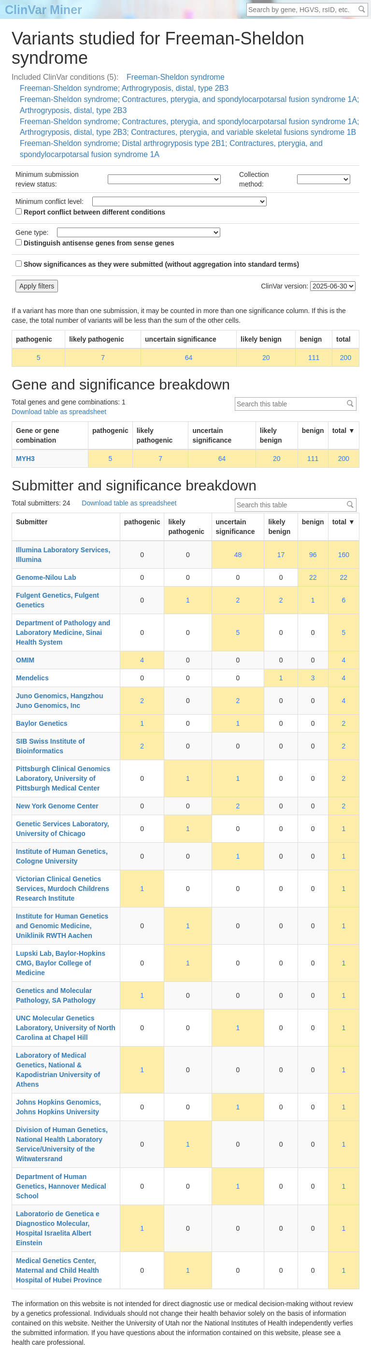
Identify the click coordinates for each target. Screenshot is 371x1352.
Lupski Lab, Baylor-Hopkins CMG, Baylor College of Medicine (60, 963)
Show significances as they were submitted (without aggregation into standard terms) (157, 264)
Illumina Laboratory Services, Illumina (63, 554)
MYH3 (25, 458)
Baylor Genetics (42, 723)
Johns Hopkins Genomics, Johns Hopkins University (58, 1107)
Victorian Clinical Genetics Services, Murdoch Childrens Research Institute (62, 888)
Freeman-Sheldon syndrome (176, 77)
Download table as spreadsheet (59, 412)
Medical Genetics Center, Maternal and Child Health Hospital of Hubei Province (59, 1270)
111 (313, 357)
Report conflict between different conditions (90, 212)
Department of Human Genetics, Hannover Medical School (61, 1186)
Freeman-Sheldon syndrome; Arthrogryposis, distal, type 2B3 (124, 88)
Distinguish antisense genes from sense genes (94, 243)
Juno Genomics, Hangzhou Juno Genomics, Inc (59, 700)
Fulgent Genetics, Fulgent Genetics (57, 600)
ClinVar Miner (43, 9)
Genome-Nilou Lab (46, 577)
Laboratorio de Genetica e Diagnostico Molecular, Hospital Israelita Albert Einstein (58, 1228)
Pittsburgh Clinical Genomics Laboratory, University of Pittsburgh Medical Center (63, 778)
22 (313, 577)
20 (266, 357)
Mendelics (32, 678)
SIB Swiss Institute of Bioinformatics (50, 746)
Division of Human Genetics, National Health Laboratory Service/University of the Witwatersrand (62, 1144)
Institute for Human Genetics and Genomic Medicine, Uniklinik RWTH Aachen (62, 925)
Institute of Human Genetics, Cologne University (62, 856)
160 (343, 555)
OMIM (25, 660)
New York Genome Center (57, 806)
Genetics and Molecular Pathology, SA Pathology (56, 995)
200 (345, 357)
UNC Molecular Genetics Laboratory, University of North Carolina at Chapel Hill (65, 1027)
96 (313, 555)
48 (238, 555)
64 (189, 357)
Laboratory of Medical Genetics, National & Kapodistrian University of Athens (58, 1069)
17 (281, 555)
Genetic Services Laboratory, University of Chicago (62, 828)
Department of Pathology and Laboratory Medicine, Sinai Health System (63, 632)
